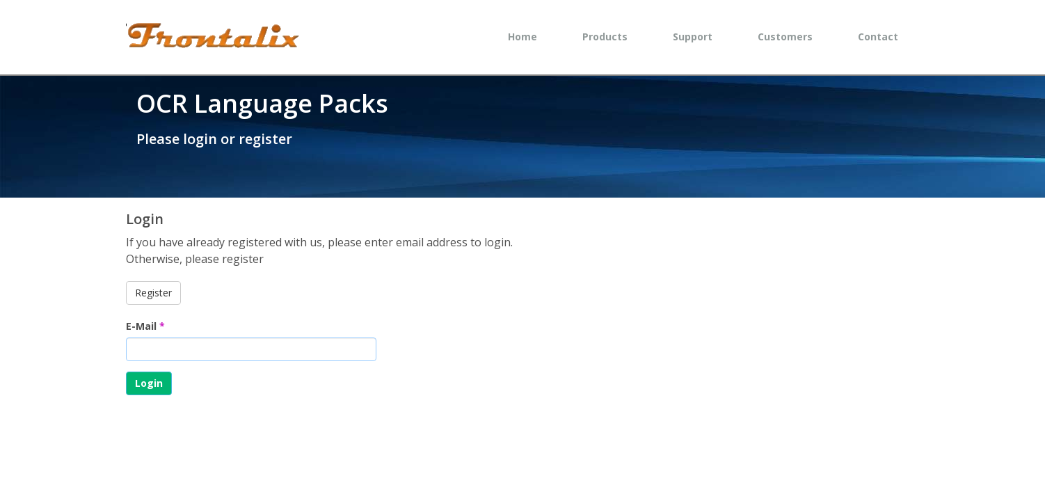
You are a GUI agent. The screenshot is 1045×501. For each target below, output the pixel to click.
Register (153, 292)
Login (149, 383)
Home (522, 36)
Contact (878, 36)
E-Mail (145, 326)
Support (692, 36)
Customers (785, 36)
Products (605, 36)
